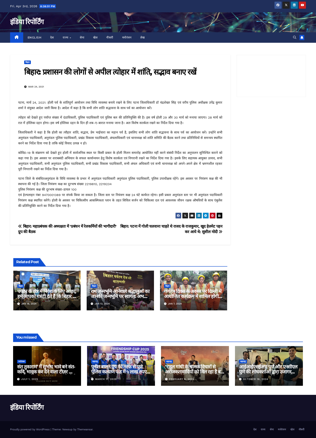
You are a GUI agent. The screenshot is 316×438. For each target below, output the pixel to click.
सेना (82, 37)
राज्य (66, 37)
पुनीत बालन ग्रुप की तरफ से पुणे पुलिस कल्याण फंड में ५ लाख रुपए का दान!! (119, 372)
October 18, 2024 (255, 379)
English (35, 37)
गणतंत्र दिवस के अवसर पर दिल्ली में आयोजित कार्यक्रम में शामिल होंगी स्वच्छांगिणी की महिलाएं (192, 296)
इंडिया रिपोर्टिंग (26, 22)
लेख (142, 37)
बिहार (27, 62)
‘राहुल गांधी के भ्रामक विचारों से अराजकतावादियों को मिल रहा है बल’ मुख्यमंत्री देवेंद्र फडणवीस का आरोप (195, 372)
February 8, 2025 (181, 379)
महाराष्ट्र (95, 361)
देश (52, 37)
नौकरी (109, 37)
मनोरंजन (127, 37)
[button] (294, 37)
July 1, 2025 (29, 379)
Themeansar (85, 429)
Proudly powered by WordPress (30, 429)
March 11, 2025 (106, 379)
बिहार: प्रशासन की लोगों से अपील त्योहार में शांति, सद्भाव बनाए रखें (110, 72)
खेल (95, 37)
